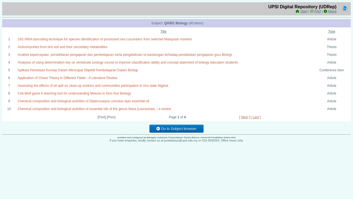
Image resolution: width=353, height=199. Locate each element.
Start (304, 11)
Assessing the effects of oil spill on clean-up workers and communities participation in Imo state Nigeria (93, 86)
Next (244, 117)
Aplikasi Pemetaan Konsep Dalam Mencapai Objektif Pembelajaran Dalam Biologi (78, 70)
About (332, 11)
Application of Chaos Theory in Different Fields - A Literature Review (67, 78)
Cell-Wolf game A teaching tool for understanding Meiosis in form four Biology (74, 93)
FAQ (317, 11)
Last (256, 117)
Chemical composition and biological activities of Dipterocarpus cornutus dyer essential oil (83, 101)
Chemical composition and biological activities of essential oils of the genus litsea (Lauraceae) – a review (94, 109)
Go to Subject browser (176, 129)
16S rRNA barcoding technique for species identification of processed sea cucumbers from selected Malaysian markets (105, 39)
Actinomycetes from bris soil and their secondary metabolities (62, 47)
